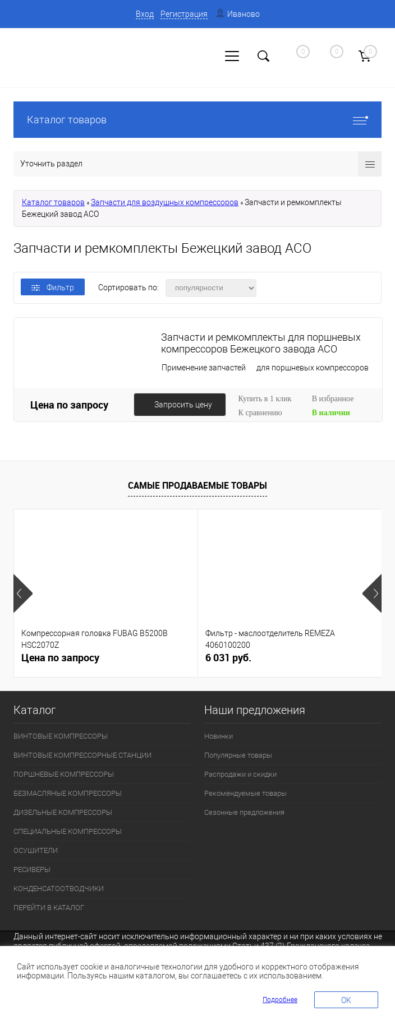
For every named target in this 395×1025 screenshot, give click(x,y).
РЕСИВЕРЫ (31, 869)
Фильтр (52, 287)
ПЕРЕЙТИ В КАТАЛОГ (48, 907)
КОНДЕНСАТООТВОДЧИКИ (58, 888)
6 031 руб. (228, 658)
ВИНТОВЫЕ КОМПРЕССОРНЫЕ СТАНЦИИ (82, 755)
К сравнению (260, 413)
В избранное (333, 399)
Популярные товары (238, 755)
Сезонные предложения (244, 812)
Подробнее (280, 1000)
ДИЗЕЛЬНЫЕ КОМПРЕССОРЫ (62, 812)
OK (346, 1000)
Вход (145, 14)
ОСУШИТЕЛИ (35, 850)
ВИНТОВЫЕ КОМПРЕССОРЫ (60, 736)
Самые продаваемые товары (197, 485)
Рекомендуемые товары (245, 793)
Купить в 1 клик (265, 399)
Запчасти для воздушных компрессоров (164, 202)
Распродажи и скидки (240, 774)
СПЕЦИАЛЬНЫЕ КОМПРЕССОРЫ (67, 831)
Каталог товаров (197, 119)
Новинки (218, 736)
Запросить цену (183, 404)
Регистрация (184, 14)
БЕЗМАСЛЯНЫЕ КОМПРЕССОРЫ (67, 793)
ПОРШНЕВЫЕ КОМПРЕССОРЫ (63, 774)
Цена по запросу (69, 404)
